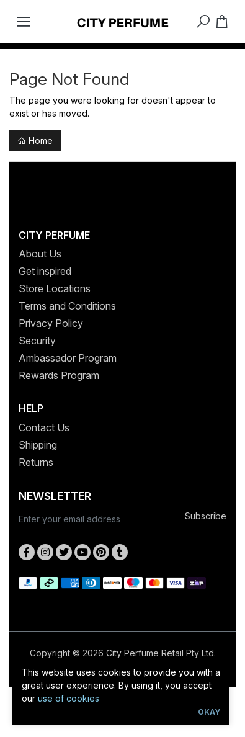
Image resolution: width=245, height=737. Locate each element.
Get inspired (45, 271)
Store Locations (55, 288)
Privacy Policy (51, 323)
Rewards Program (59, 375)
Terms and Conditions (67, 306)
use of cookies (68, 698)
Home (35, 140)
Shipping (38, 445)
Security (37, 340)
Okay (209, 712)
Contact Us (44, 427)
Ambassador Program (68, 358)
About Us (40, 254)
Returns (36, 462)
